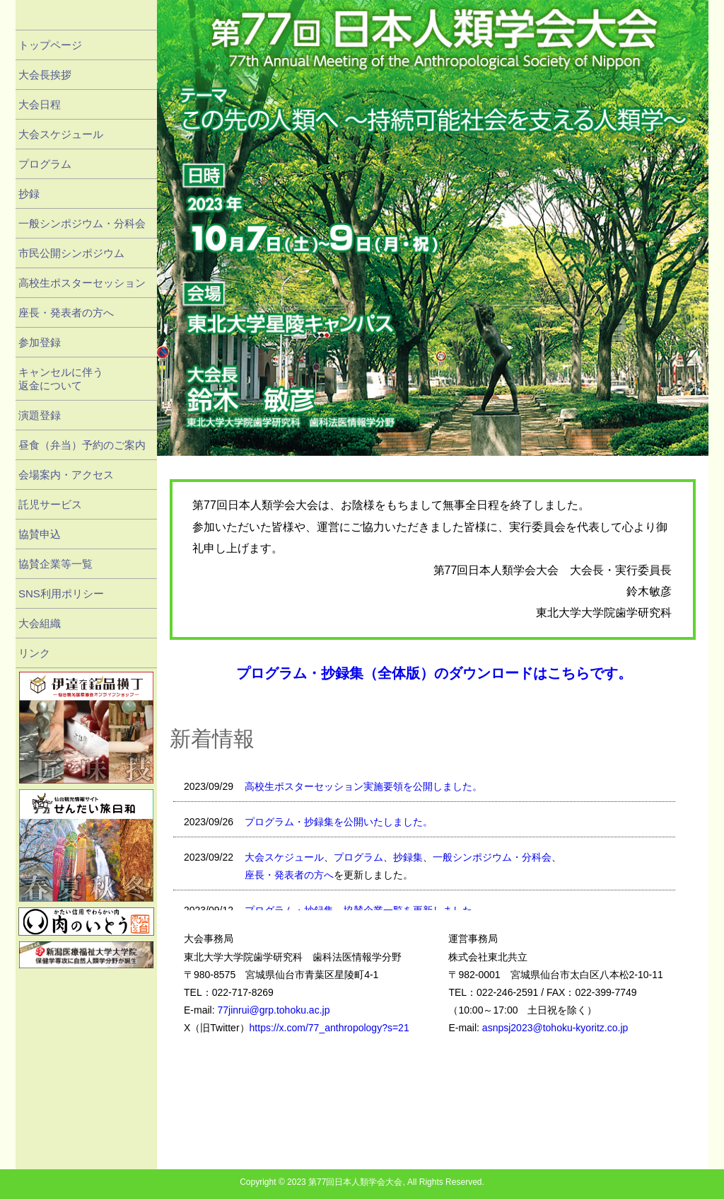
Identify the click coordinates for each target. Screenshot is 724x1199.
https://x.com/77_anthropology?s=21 (329, 1027)
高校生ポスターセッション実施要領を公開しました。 (363, 786)
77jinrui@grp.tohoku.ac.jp (273, 1010)
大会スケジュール (284, 857)
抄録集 (408, 857)
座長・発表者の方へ (289, 874)
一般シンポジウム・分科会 (492, 857)
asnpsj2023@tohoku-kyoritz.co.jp (555, 1027)
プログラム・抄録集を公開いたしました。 (339, 821)
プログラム (358, 857)
